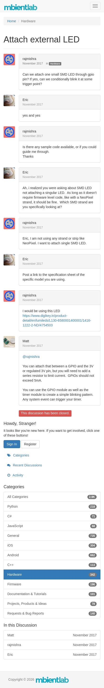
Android (52, 555)
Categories (18, 455)
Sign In (12, 444)
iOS (52, 545)
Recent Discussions (24, 465)
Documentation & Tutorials (52, 594)
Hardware (55, 64)
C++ (52, 564)
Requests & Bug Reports (52, 613)
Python (52, 506)
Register (30, 444)
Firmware (52, 584)
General (52, 535)
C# (52, 516)
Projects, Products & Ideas (52, 603)
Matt (26, 341)
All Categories (52, 496)
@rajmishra (31, 357)
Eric (25, 100)
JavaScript (52, 526)
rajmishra (29, 59)
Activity (15, 475)
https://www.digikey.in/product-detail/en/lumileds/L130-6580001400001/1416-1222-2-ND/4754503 (57, 320)
